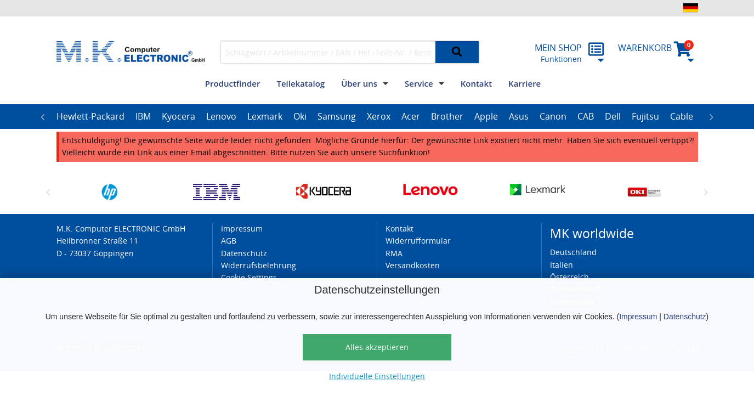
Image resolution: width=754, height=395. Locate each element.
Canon (553, 116)
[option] (90, 116)
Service (419, 83)
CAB (585, 116)
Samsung (337, 116)
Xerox (378, 116)
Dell (613, 116)
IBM (143, 116)
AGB (228, 240)
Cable (681, 116)
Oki (300, 116)
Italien (561, 264)
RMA (393, 253)
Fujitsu (645, 116)
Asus (519, 116)
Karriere (524, 83)
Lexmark (264, 116)
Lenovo (221, 116)
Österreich (569, 277)
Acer (410, 116)
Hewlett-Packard (90, 116)
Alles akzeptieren (377, 347)
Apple (486, 116)
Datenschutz (685, 316)
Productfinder (232, 83)
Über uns (359, 83)
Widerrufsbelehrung (258, 265)
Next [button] (711, 116)
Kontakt (476, 83)
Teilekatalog (300, 83)
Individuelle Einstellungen (377, 376)
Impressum (638, 316)
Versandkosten (412, 265)
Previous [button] (42, 116)
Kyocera (178, 116)
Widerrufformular (418, 240)
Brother (447, 116)
